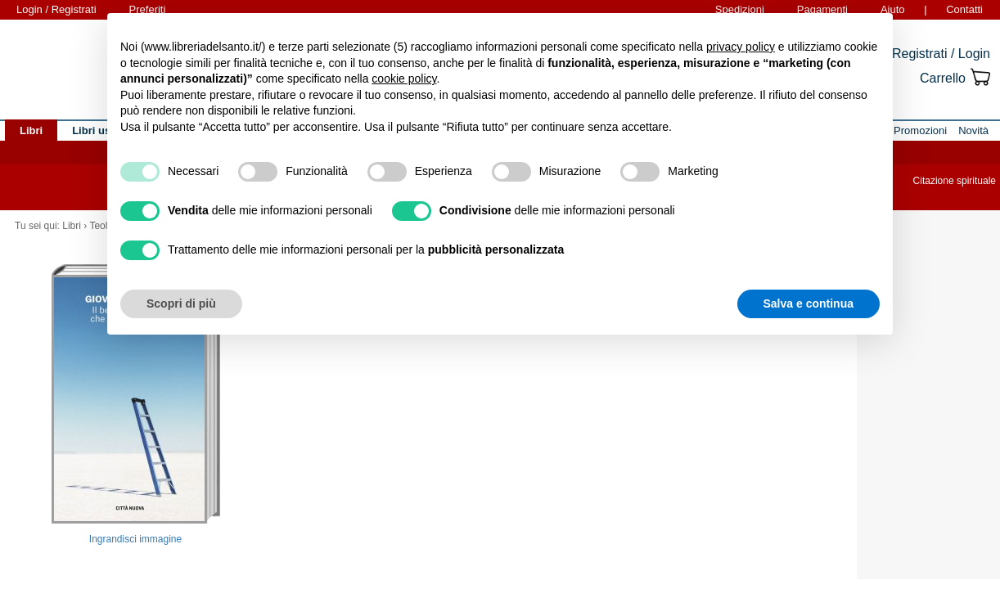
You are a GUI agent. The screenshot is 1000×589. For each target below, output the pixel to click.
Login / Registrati (56, 9)
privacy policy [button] (740, 46)
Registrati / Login (941, 54)
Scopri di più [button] (181, 303)
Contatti (964, 9)
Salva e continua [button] (809, 303)
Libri (71, 226)
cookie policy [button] (404, 78)
